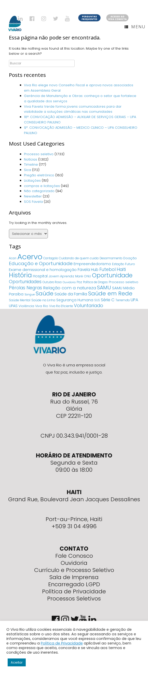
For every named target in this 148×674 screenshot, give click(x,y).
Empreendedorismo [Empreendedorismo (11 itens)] (92, 263)
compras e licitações (42, 185)
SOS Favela (33, 201)
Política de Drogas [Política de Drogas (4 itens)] (95, 282)
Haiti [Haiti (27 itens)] (121, 269)
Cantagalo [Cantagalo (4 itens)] (50, 258)
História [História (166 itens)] (20, 275)
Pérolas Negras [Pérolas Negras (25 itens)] (25, 288)
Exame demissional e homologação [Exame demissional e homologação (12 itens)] (43, 269)
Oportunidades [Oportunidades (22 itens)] (25, 282)
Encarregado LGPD (74, 584)
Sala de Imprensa (74, 577)
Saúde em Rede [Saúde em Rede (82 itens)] (110, 293)
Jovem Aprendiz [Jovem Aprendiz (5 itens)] (61, 276)
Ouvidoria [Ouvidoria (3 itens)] (69, 282)
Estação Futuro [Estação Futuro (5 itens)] (123, 264)
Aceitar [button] (17, 662)
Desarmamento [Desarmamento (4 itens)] (111, 258)
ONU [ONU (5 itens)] (87, 276)
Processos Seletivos (74, 599)
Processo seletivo (38, 154)
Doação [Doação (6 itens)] (130, 258)
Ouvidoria (74, 563)
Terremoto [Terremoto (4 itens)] (123, 300)
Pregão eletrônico (39, 175)
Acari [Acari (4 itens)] (12, 258)
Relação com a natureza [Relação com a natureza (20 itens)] (69, 288)
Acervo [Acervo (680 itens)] (29, 256)
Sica (27, 169)
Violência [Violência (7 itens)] (26, 306)
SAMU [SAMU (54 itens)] (104, 287)
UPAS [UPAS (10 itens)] (13, 305)
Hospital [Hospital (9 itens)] (40, 276)
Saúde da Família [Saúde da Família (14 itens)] (71, 294)
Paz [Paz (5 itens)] (79, 282)
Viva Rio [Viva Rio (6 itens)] (41, 306)
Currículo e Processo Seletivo (74, 570)
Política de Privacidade (74, 591)
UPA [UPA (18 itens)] (134, 300)
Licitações (32, 180)
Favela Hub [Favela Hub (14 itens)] (88, 269)
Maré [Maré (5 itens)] (79, 276)
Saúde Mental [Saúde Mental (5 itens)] (19, 300)
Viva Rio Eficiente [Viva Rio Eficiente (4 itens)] (61, 306)
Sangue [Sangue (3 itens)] (29, 294)
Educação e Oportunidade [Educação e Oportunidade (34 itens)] (41, 263)
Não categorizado (39, 191)
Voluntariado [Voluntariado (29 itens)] (88, 305)
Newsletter (33, 196)
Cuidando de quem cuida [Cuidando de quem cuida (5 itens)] (79, 258)
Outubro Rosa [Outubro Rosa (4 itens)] (52, 282)
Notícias (30, 159)
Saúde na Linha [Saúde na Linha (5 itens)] (43, 300)
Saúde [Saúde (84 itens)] (44, 293)
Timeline (31, 164)
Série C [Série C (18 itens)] (108, 300)
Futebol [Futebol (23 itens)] (107, 269)
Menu (135, 27)
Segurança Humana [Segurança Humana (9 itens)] (74, 300)
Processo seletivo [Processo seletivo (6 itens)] (123, 282)
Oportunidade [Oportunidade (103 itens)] (112, 275)
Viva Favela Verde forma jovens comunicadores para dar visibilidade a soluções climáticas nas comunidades (73, 109)
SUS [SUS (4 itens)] (97, 300)
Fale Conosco (74, 556)
